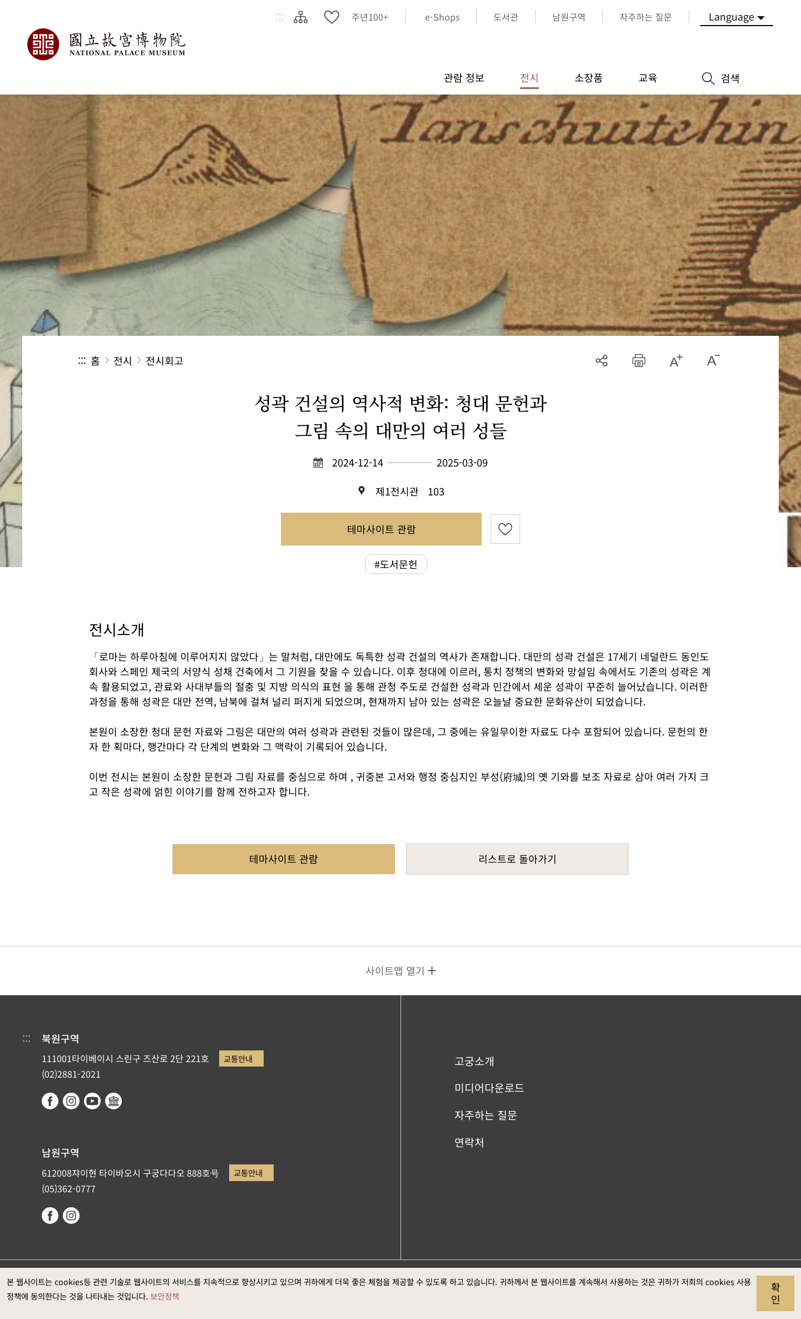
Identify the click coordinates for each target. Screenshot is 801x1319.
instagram (71, 1101)
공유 (601, 360)
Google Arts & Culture (113, 1101)
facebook (50, 1101)
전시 (122, 360)
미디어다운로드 (489, 1087)
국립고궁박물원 (105, 44)
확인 (775, 1293)
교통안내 (238, 1058)
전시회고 (165, 360)
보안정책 (164, 1296)
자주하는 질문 (485, 1115)
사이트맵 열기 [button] (395, 970)
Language (731, 16)
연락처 (469, 1142)
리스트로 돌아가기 (517, 858)
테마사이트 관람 (381, 529)
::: (279, 16)
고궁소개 (474, 1061)
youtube (92, 1101)
